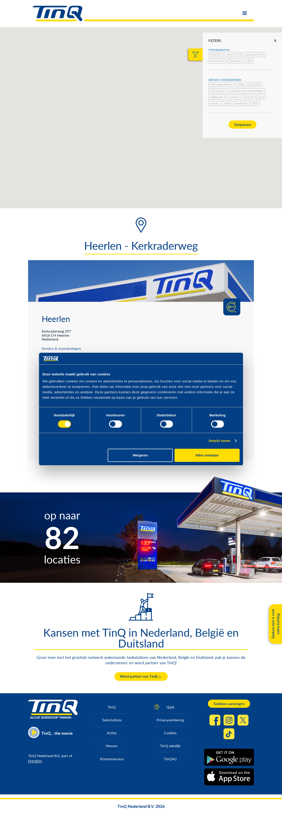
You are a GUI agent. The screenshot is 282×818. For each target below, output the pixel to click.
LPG (249, 60)
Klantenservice (112, 759)
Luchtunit (233, 97)
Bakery (241, 84)
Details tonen (219, 441)
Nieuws (112, 746)
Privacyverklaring (170, 720)
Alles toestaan (207, 455)
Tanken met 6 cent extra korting (275, 624)
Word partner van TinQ (139, 676)
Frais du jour (217, 90)
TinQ (112, 707)
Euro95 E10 (217, 60)
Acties (112, 733)
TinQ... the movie (57, 733)
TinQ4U (170, 759)
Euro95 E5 (232, 54)
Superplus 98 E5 (254, 54)
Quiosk (248, 97)
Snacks (214, 103)
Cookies (170, 733)
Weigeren (140, 455)
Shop (261, 97)
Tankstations (112, 720)
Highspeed (216, 97)
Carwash (255, 84)
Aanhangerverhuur (221, 84)
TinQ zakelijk (170, 746)
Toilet (227, 103)
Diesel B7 (215, 54)
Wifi (255, 103)
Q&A (170, 707)
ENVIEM (35, 761)
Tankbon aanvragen (229, 703)
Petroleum (235, 60)
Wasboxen (241, 103)
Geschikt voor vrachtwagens (246, 90)
